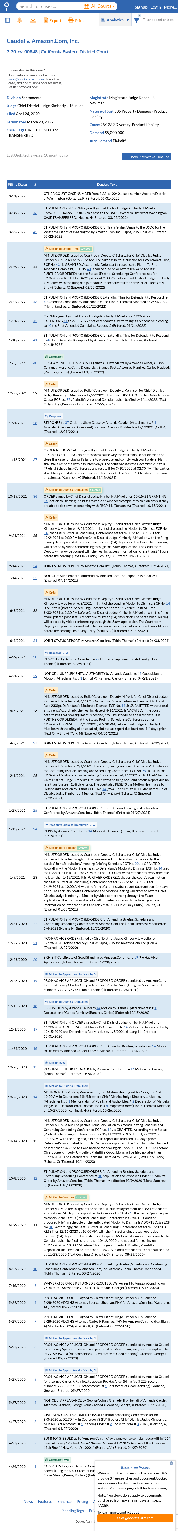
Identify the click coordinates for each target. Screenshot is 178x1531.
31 (35, 641)
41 (65, 321)
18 (140, 673)
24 (35, 829)
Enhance (64, 1501)
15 (35, 1067)
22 (137, 864)
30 (35, 657)
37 (68, 399)
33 (35, 578)
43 (58, 264)
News (28, 1501)
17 (35, 1029)
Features (45, 1501)
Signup (141, 7)
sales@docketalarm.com (26, 79)
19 (136, 957)
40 (89, 269)
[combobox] (136, 19)
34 (35, 566)
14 (46, 501)
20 (35, 960)
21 (35, 943)
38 (35, 423)
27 (35, 743)
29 (98, 659)
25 (144, 771)
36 (35, 496)
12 (109, 1130)
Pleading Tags (72, 1510)
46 (35, 213)
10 (100, 1176)
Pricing (82, 1501)
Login (156, 7)
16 (35, 1048)
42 (35, 321)
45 (35, 232)
